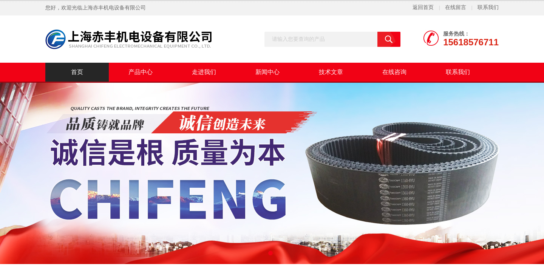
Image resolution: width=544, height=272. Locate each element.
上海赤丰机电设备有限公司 (114, 8)
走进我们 (204, 72)
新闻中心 (267, 72)
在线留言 (455, 7)
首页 (77, 72)
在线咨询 (394, 72)
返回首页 (423, 7)
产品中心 (140, 72)
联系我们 (488, 7)
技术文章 (331, 72)
